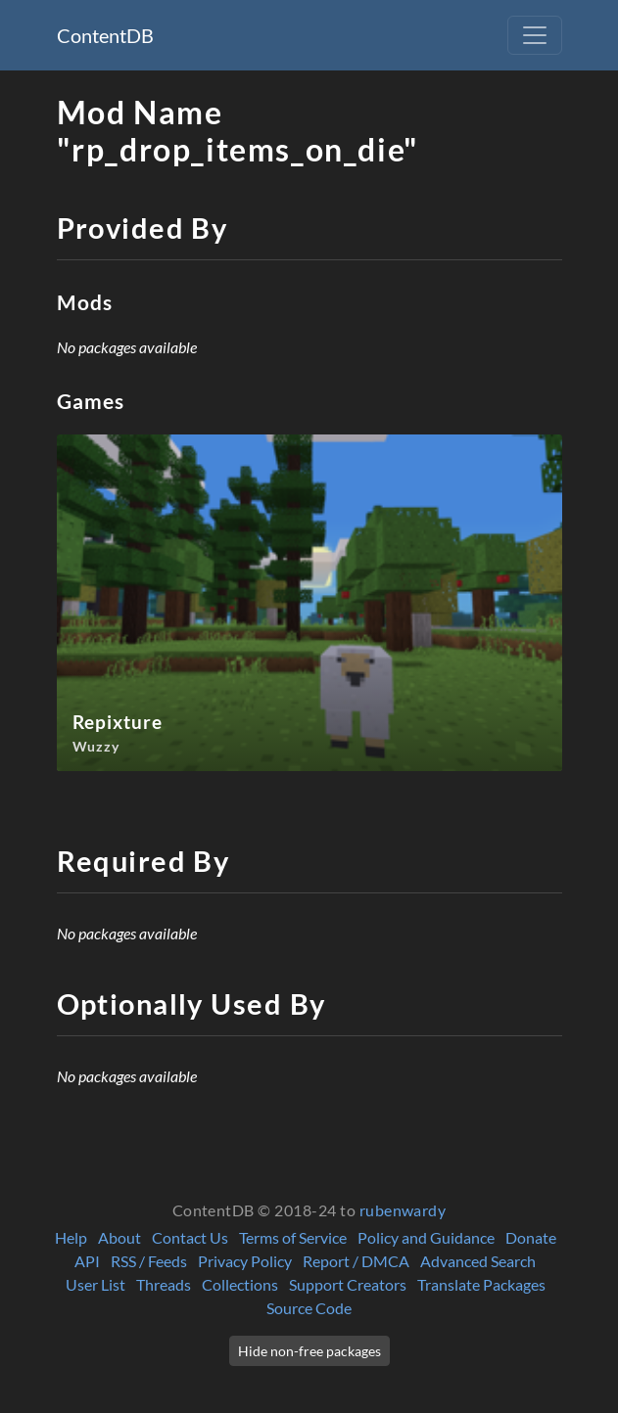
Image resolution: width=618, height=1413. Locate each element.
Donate (530, 1237)
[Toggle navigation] (534, 35)
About (119, 1237)
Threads (163, 1284)
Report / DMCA (356, 1261)
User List (95, 1284)
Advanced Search (478, 1261)
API (87, 1261)
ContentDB (105, 35)
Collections (240, 1284)
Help (71, 1237)
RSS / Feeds (149, 1261)
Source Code (309, 1308)
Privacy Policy (245, 1261)
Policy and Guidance (426, 1237)
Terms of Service (293, 1237)
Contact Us (190, 1237)
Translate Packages (481, 1284)
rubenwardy (403, 1210)
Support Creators (347, 1284)
